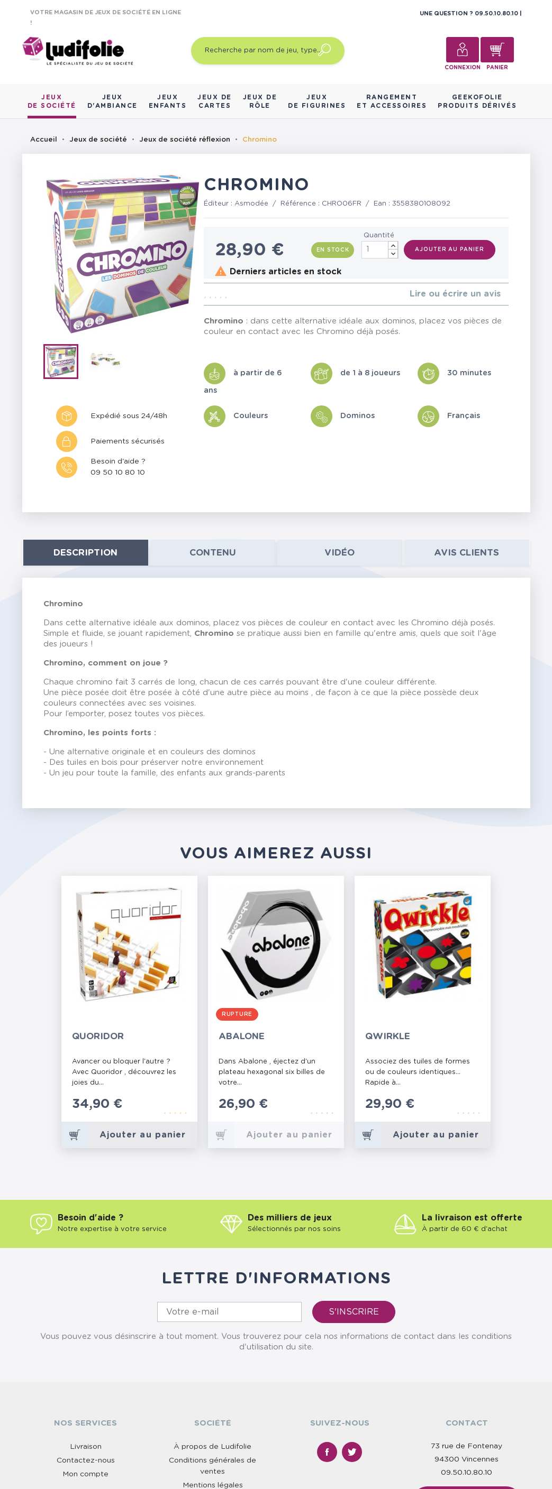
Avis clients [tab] (466, 552)
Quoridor (98, 1036)
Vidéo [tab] (339, 552)
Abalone (242, 1036)
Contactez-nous (86, 1460)
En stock (332, 250)
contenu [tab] (212, 552)
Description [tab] (85, 552)
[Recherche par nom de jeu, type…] (268, 50)
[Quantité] (380, 249)
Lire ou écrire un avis (455, 294)
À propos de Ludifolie (212, 1446)
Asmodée (251, 203)
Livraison (86, 1446)
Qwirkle (387, 1036)
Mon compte (85, 1474)
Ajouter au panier (449, 249)
